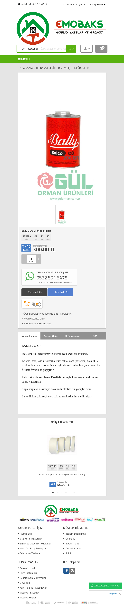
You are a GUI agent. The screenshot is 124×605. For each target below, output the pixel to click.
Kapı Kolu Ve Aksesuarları (32, 588)
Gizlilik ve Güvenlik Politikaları (34, 543)
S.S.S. (67, 553)
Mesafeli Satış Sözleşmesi (33, 548)
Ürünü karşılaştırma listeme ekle (39, 314)
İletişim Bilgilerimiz (74, 534)
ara (71, 48)
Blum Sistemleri (27, 573)
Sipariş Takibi (71, 543)
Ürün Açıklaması (29, 336)
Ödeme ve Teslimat (29, 553)
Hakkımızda (25, 534)
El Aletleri (24, 583)
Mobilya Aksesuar (28, 592)
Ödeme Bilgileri (51, 336)
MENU (23, 59)
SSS (95, 336)
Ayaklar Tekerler (27, 568)
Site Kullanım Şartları (30, 539)
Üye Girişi (69, 539)
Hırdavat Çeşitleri (48, 68)
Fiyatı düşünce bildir (33, 318)
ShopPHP (112, 594)
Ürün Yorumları (73, 336)
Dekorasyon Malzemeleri (32, 578)
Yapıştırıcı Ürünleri (76, 68)
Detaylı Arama (72, 548)
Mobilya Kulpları (27, 597)
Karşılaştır (65, 314)
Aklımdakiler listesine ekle (36, 323)
